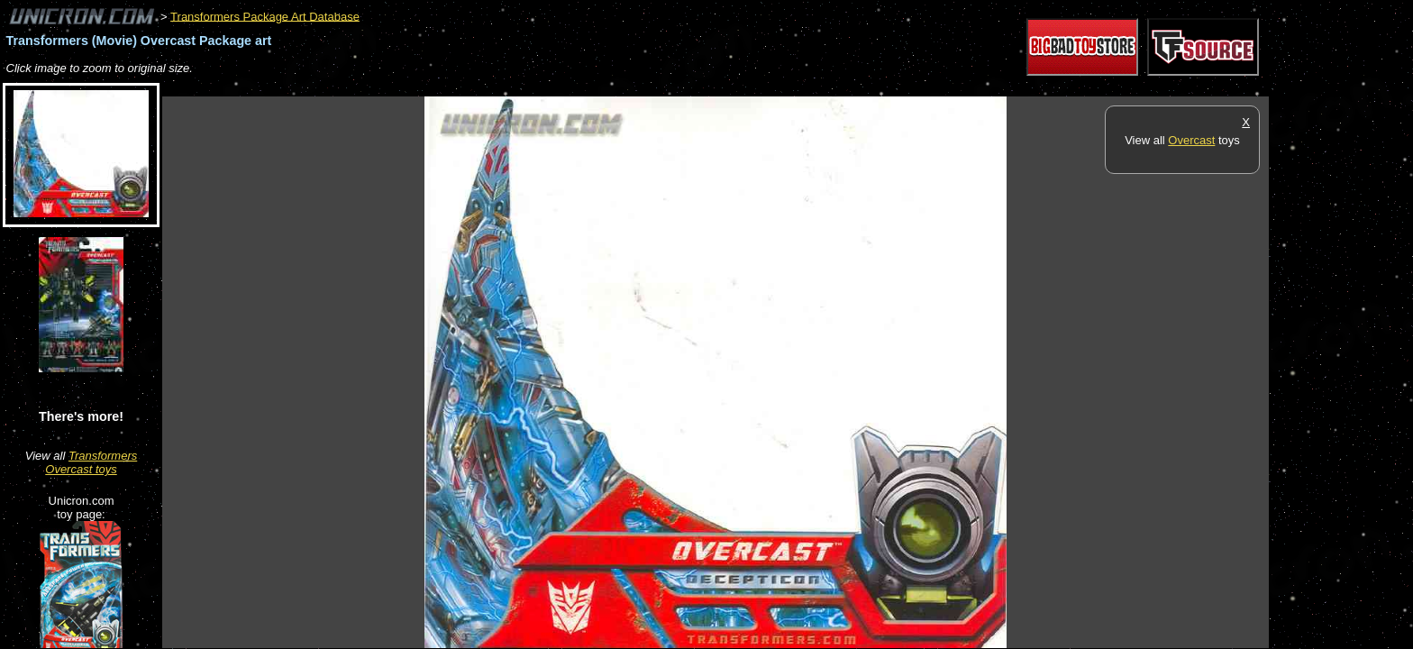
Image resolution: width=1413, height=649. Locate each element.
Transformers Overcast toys (91, 462)
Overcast (1191, 140)
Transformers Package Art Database (265, 16)
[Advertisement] (490, 87)
